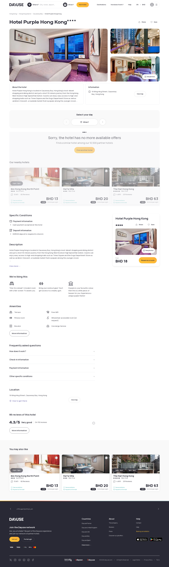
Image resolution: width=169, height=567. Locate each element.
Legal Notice (136, 560)
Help (129, 5)
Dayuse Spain (86, 540)
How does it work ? (117, 5)
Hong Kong (13, 14)
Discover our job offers (116, 536)
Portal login (28, 539)
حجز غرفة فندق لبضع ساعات (24, 509)
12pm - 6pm (17, 470)
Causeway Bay (38, 14)
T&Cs (158, 560)
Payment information (52, 368)
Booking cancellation (142, 531)
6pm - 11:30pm (83, 470)
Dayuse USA (86, 532)
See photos (149, 77)
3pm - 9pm (132, 470)
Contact (138, 523)
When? (84, 122)
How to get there (18, 401)
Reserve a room (147, 260)
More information (19, 333)
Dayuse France (86, 523)
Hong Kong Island (25, 14)
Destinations (101, 5)
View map (140, 94)
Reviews (111, 527)
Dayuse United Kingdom (89, 528)
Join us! (14, 539)
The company (113, 523)
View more (15, 266)
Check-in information (52, 359)
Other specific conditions (52, 376)
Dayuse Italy (86, 536)
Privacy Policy (148, 560)
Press (110, 531)
